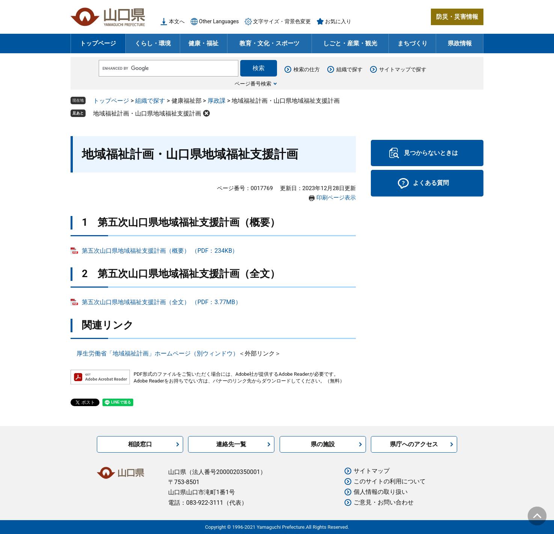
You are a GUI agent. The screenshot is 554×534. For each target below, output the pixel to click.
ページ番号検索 (253, 83)
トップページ (98, 43)
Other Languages (219, 21)
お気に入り (338, 21)
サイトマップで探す (402, 69)
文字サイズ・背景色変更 (282, 21)
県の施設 (323, 444)
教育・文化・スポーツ (269, 43)
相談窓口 (140, 444)
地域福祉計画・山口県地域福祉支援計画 (147, 113)
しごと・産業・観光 (350, 43)
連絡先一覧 (231, 444)
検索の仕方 (307, 69)
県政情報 (460, 43)
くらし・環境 (153, 43)
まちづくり (412, 43)
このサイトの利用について (390, 481)
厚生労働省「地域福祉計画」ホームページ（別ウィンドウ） (158, 353)
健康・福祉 (203, 43)
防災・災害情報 (457, 16)
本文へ (177, 21)
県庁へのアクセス (414, 444)
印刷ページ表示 (336, 197)
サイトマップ (372, 470)
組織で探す (349, 69)
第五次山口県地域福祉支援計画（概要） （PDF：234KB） (160, 250)
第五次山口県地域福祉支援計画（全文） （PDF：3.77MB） (161, 302)
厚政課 (217, 100)
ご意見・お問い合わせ (384, 502)
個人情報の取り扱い (381, 491)
